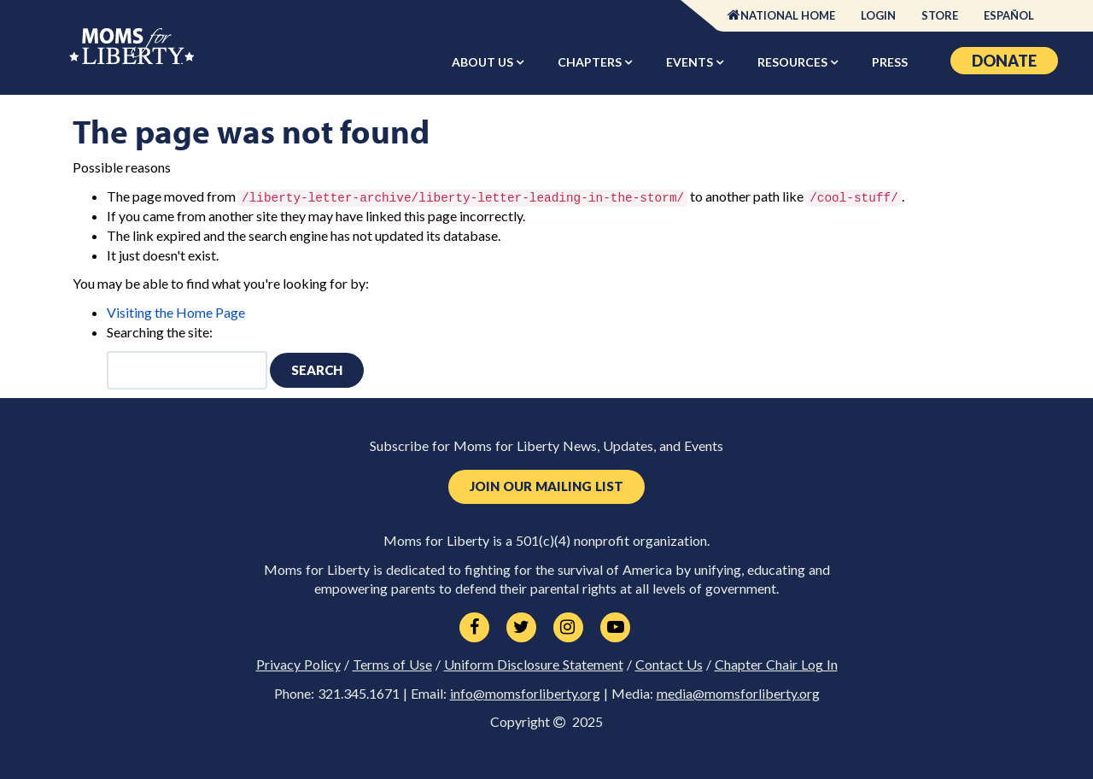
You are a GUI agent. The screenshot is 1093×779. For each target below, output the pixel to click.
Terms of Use (392, 664)
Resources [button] (793, 62)
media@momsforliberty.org (738, 693)
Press (890, 62)
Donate (1004, 60)
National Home (787, 15)
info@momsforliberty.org (525, 693)
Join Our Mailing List (546, 486)
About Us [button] (484, 62)
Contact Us (669, 664)
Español (1009, 15)
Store (939, 15)
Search (316, 370)
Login (878, 15)
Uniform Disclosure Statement (533, 664)
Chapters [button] (591, 62)
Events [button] (691, 62)
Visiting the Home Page (176, 312)
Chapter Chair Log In (776, 664)
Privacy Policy (298, 664)
